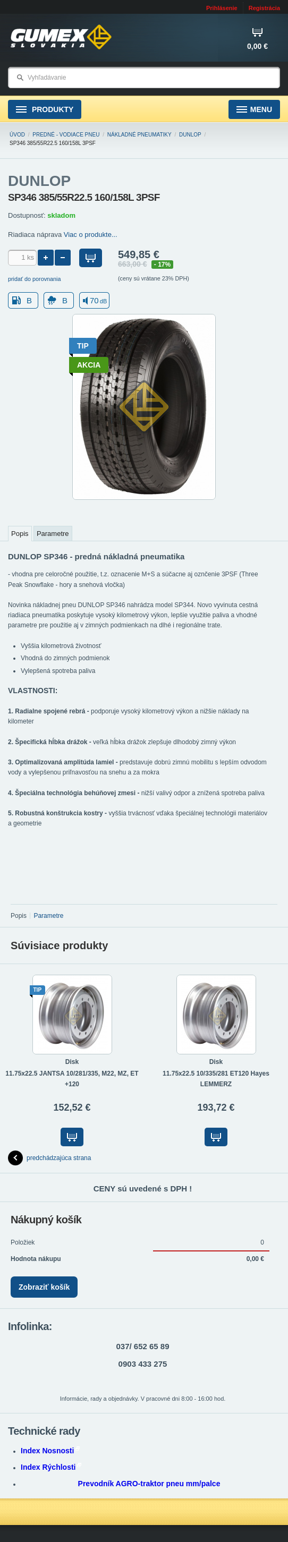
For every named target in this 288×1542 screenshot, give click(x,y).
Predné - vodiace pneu (65, 135)
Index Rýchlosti (51, 1467)
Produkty (44, 109)
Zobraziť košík (44, 1287)
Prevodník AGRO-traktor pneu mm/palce (149, 1483)
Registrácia (264, 8)
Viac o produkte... (90, 234)
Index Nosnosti (50, 1450)
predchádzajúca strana (49, 1158)
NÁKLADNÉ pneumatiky (139, 135)
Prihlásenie (222, 8)
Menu (254, 109)
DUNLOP (190, 135)
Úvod (17, 135)
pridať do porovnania (34, 279)
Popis (20, 534)
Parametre (53, 534)
